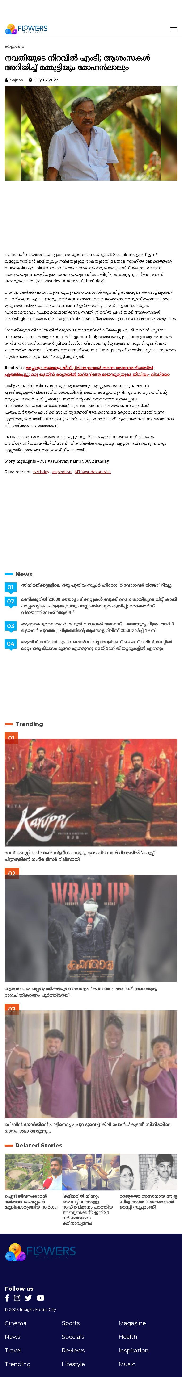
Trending (29, 724)
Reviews (73, 1350)
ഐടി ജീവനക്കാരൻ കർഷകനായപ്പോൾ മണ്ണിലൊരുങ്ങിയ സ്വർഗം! (31, 1202)
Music (127, 1364)
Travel (13, 1350)
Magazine (14, 46)
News (24, 574)
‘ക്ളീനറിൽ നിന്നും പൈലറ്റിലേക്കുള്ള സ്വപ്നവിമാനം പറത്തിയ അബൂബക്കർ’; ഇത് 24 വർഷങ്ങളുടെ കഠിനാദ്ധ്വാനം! (87, 1210)
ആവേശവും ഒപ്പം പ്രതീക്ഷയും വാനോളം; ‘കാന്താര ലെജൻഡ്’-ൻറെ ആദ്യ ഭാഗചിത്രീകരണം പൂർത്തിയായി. (81, 992)
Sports (71, 1323)
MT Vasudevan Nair (93, 472)
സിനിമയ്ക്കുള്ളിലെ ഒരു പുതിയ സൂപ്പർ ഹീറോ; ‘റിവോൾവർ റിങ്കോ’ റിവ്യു (96, 585)
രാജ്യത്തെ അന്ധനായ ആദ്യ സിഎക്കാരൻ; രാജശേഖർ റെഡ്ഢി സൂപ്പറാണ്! (148, 1202)
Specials (73, 1337)
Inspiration (134, 1350)
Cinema (16, 1323)
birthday (41, 472)
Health (128, 1337)
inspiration (62, 472)
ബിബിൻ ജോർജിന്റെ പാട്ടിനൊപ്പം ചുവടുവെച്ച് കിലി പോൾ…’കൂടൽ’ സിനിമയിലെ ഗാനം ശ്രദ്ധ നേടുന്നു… (88, 1128)
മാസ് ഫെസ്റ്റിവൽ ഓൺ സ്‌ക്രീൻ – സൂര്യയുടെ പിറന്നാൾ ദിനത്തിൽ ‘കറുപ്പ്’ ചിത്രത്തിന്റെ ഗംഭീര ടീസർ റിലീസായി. (80, 856)
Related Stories (39, 1145)
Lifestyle (73, 1364)
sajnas (16, 80)
